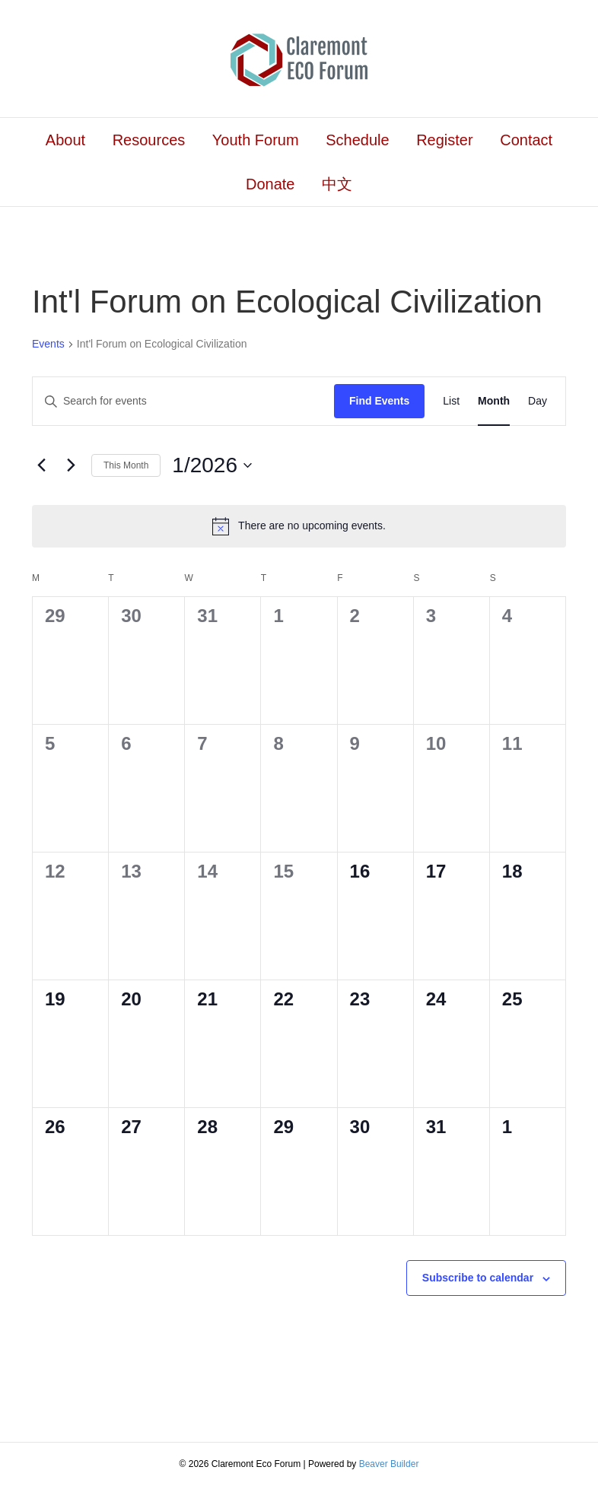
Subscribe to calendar (477, 1278)
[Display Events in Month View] (494, 401)
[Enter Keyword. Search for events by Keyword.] (183, 401)
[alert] (299, 526)
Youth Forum (255, 140)
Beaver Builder (389, 1464)
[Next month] (71, 465)
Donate (270, 184)
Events (48, 344)
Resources (149, 140)
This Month (125, 465)
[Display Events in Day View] (537, 401)
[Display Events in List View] (451, 401)
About (65, 140)
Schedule (357, 140)
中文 (337, 184)
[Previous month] (41, 465)
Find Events (379, 401)
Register (444, 140)
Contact (526, 140)
